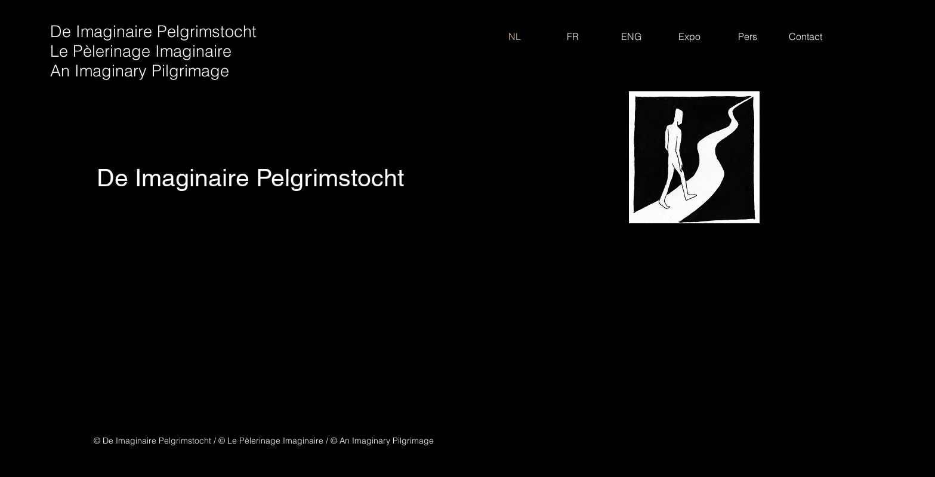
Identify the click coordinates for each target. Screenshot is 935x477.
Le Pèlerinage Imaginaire (141, 51)
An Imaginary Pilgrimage (139, 71)
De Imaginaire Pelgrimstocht (153, 31)
